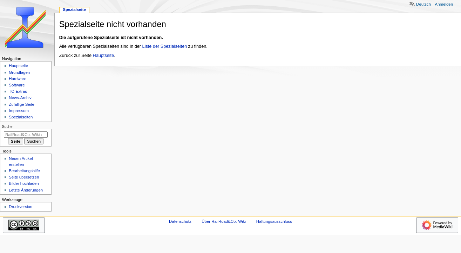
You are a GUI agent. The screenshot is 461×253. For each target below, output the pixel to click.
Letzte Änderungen (26, 190)
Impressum (19, 111)
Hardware (17, 79)
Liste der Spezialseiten (164, 46)
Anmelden (444, 4)
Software (17, 85)
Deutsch (423, 4)
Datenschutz (180, 221)
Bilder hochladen (24, 183)
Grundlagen (19, 72)
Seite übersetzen (24, 177)
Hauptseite (103, 55)
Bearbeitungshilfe (24, 171)
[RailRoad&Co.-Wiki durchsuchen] (26, 134)
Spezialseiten (21, 117)
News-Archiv (20, 98)
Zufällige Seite (21, 104)
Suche (7, 126)
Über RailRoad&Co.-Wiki (224, 221)
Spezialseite (74, 9)
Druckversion (20, 207)
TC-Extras (18, 91)
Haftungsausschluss (274, 221)
